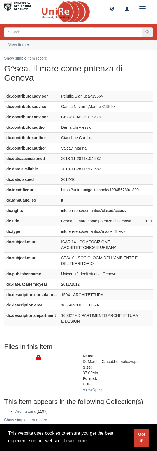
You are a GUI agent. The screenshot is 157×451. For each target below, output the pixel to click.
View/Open (92, 389)
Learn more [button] (75, 440)
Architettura (25, 411)
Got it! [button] (141, 437)
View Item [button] (18, 44)
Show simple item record (25, 58)
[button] (112, 8)
